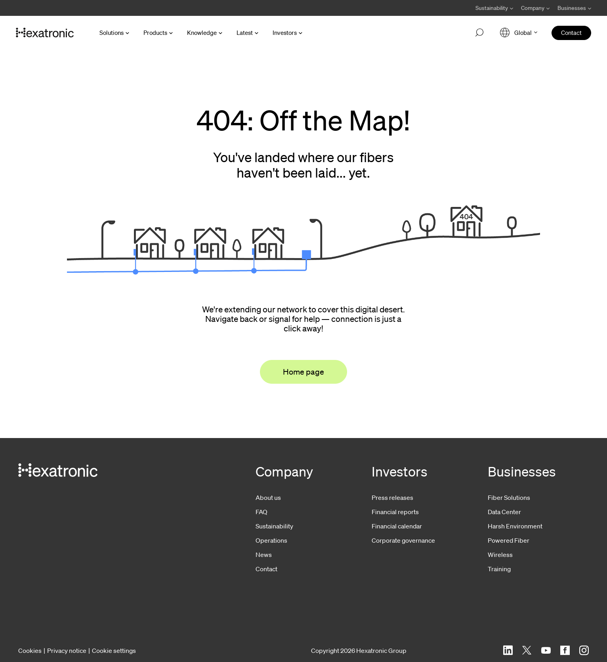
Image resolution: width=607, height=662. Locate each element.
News (264, 555)
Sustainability (274, 526)
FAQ (261, 512)
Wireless (500, 555)
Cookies (30, 650)
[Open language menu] (518, 33)
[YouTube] (546, 650)
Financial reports (395, 512)
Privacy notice (66, 650)
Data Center (504, 512)
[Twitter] (527, 650)
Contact (266, 569)
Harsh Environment (515, 526)
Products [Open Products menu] (155, 32)
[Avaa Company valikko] (535, 8)
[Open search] (479, 33)
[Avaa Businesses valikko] (572, 8)
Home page (303, 372)
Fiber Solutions (509, 497)
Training (499, 569)
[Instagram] (584, 650)
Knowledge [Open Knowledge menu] (202, 32)
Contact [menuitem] (571, 32)
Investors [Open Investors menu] (285, 32)
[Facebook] (565, 650)
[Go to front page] (45, 33)
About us (268, 497)
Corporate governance (403, 540)
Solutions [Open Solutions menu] (111, 32)
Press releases (392, 497)
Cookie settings (114, 650)
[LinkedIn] (508, 650)
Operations (271, 540)
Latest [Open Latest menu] (245, 32)
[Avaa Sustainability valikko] (494, 8)
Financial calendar (397, 526)
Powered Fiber (508, 540)
